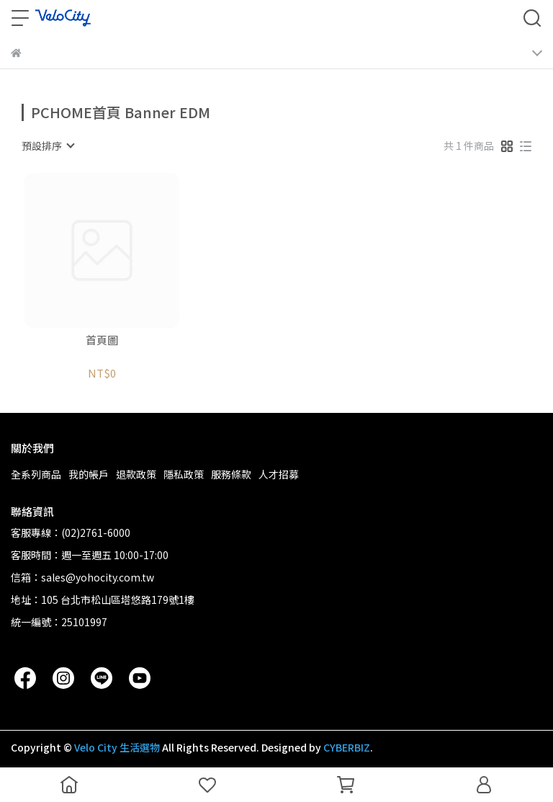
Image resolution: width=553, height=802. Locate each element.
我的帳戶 (88, 474)
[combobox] (47, 146)
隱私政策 (183, 474)
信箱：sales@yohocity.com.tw (82, 577)
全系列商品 (36, 474)
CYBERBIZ (346, 747)
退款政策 (136, 474)
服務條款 (231, 474)
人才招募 (278, 474)
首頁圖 (102, 340)
